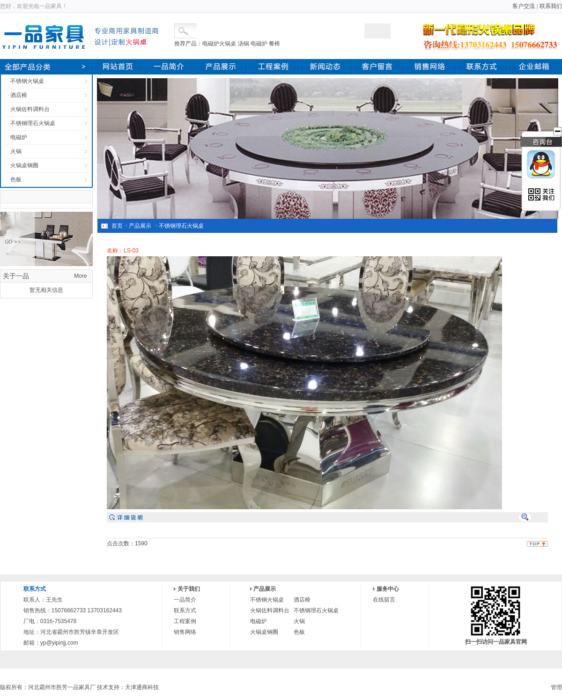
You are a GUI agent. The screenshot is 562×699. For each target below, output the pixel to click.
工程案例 (185, 621)
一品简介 (185, 599)
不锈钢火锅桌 (27, 81)
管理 (556, 687)
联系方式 (185, 610)
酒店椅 (18, 95)
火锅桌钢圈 (24, 165)
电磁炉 (18, 137)
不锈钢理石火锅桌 (32, 123)
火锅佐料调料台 (30, 109)
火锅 (16, 151)
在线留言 (384, 599)
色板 (16, 179)
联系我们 (551, 6)
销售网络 (185, 632)
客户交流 (523, 6)
